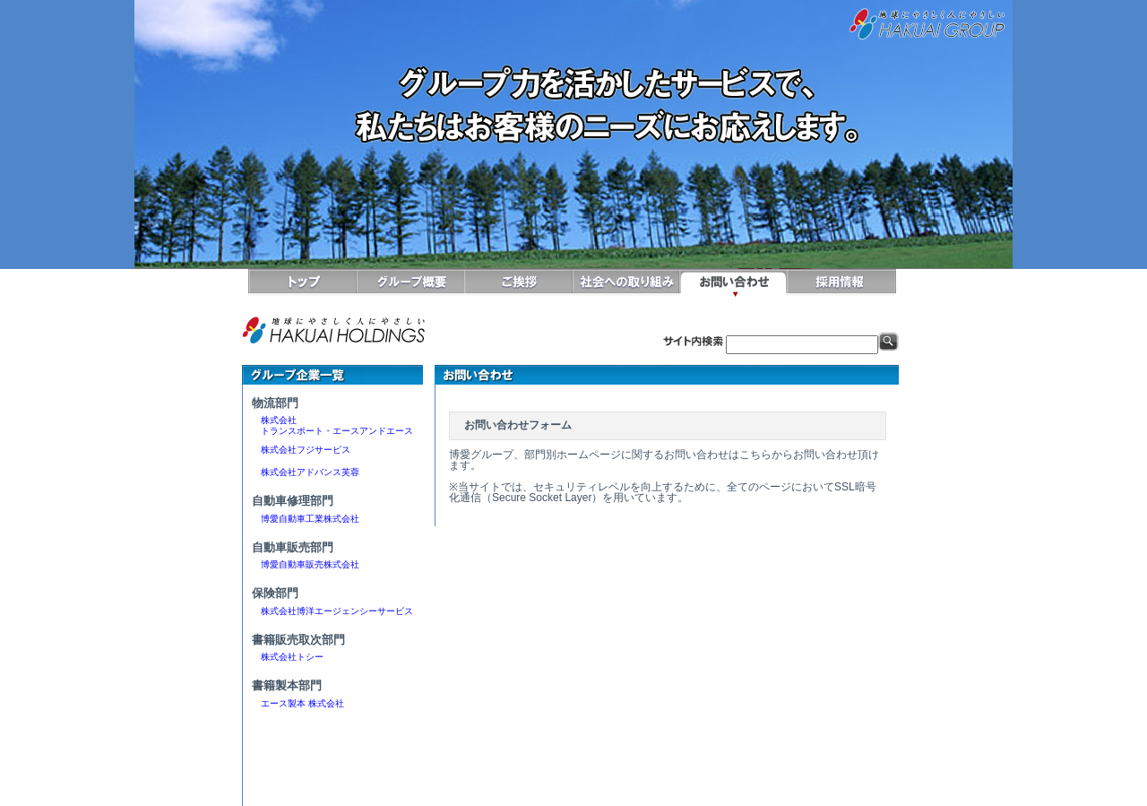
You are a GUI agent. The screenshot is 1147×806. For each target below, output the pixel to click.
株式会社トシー (292, 657)
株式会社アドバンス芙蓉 (305, 472)
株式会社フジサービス (301, 450)
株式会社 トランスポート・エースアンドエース (332, 425)
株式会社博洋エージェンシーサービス (332, 611)
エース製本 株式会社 (302, 703)
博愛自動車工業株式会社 (305, 519)
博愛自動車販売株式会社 (305, 564)
